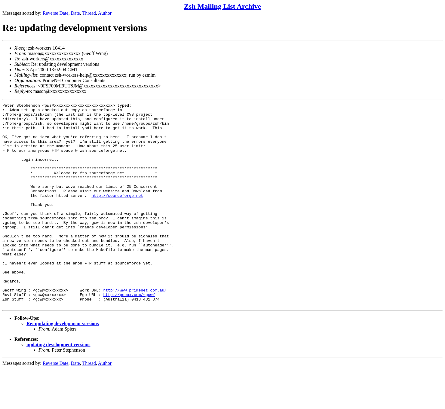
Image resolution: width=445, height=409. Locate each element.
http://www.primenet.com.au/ (135, 328)
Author (105, 13)
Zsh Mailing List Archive (222, 6)
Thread (89, 13)
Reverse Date (56, 13)
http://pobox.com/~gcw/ (129, 333)
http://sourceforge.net (117, 214)
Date (75, 13)
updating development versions (58, 385)
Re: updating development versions (62, 364)
